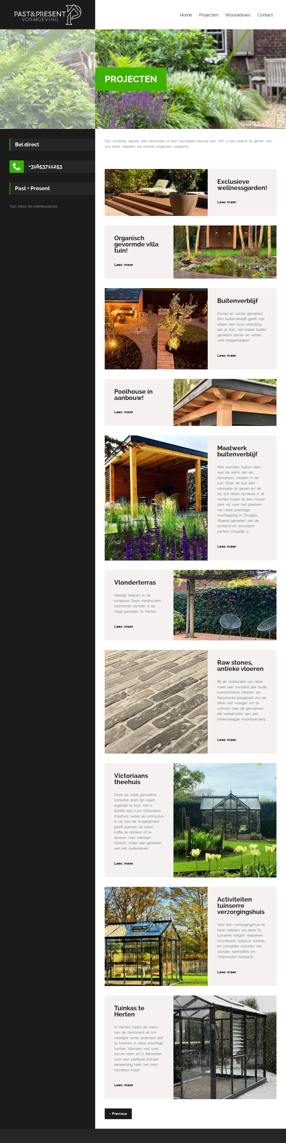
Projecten (208, 14)
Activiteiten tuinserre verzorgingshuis (241, 905)
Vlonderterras (135, 582)
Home (186, 14)
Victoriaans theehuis (131, 779)
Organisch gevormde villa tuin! (136, 244)
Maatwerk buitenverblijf (237, 451)
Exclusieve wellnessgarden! (242, 184)
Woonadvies (237, 14)
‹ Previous (118, 1114)
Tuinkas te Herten (129, 1011)
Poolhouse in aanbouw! (133, 394)
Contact (265, 14)
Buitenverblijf (237, 300)
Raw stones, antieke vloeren (240, 665)
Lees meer (226, 202)
